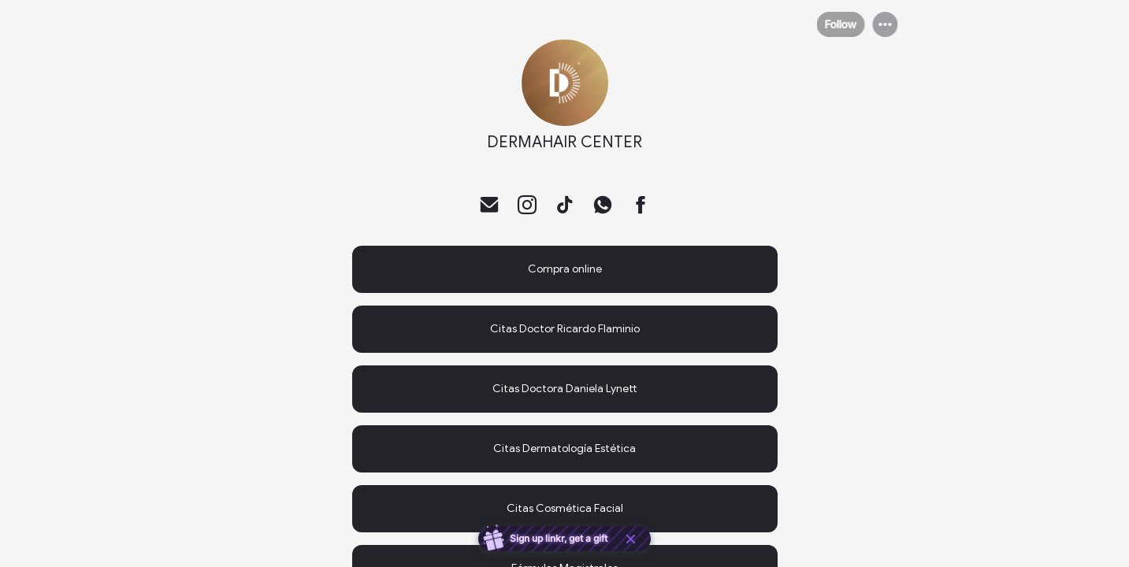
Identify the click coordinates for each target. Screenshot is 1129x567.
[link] (565, 269)
